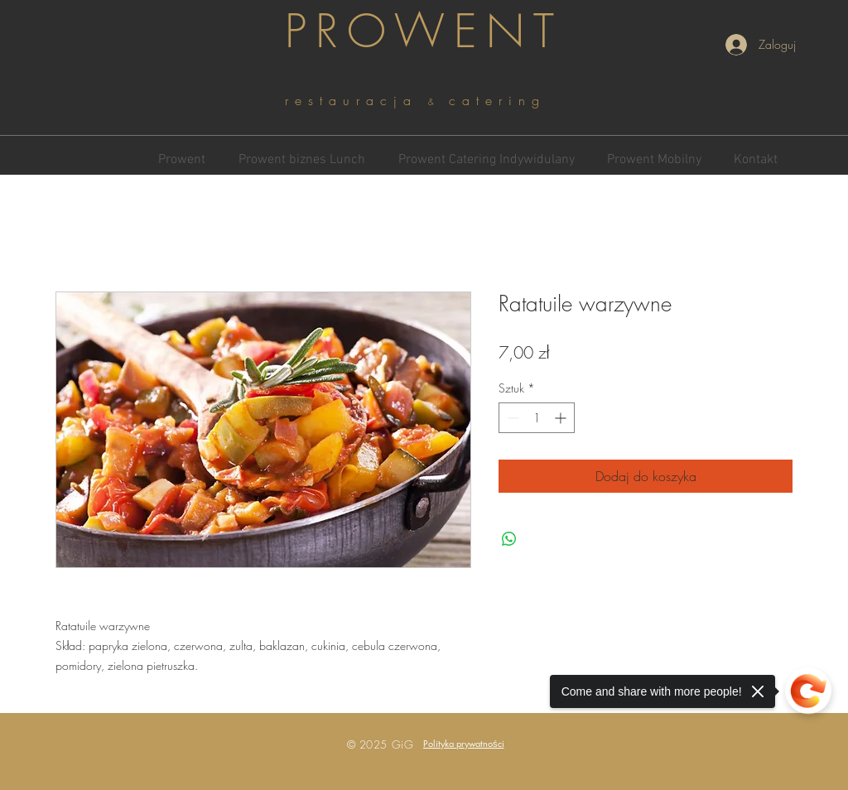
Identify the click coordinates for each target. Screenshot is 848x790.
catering (497, 100)
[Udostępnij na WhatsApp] (509, 539)
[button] (463, 743)
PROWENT (424, 31)
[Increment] (562, 417)
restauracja (356, 100)
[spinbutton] (537, 417)
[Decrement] (511, 417)
